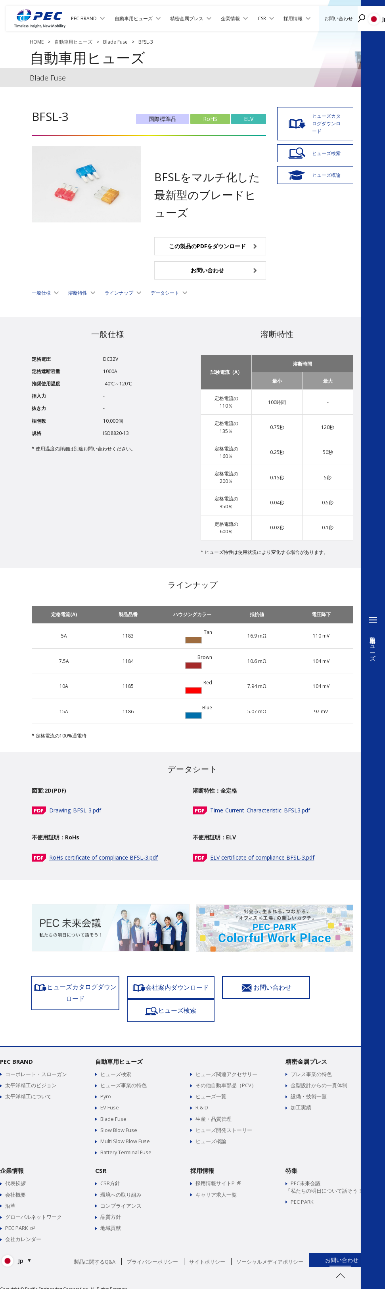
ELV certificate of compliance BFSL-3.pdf (262, 857)
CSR (100, 1159)
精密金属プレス (306, 1049)
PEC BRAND (16, 1049)
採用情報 (202, 1159)
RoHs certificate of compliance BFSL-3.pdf (103, 857)
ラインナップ (119, 292)
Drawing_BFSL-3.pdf (75, 810)
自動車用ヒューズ (73, 41)
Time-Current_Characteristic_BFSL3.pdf (260, 810)
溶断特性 (77, 292)
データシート (165, 292)
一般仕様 (41, 292)
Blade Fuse (115, 41)
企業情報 (12, 1159)
